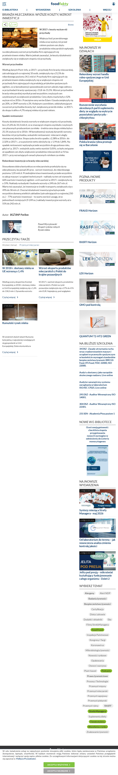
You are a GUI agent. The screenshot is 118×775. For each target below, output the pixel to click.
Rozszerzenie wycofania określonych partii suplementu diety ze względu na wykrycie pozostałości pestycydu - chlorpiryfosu (96, 111)
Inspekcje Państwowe (97, 634)
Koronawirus (97, 645)
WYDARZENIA (43, 10)
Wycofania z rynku (97, 726)
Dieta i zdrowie (97, 614)
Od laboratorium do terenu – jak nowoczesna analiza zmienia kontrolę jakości (97, 543)
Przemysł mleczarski (29, 245)
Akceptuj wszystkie (57, 765)
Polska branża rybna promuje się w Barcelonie (95, 143)
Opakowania (97, 660)
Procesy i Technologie (97, 681)
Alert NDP (105, 593)
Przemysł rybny (90, 705)
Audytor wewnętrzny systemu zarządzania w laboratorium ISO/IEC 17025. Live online (94, 385)
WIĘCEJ (107, 10)
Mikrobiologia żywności (97, 650)
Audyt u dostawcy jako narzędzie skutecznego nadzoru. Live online (96, 374)
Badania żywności (97, 598)
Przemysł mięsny (97, 686)
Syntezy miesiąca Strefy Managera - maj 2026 (93, 512)
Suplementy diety (97, 716)
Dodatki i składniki (93, 619)
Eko (109, 619)
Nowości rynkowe (97, 655)
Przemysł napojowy (97, 696)
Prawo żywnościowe (97, 676)
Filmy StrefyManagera (97, 624)
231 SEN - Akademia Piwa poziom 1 (97, 413)
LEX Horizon (86, 273)
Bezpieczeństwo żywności (97, 604)
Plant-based (90, 670)
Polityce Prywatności (26, 758)
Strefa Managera (97, 711)
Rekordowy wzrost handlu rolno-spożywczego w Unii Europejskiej (94, 77)
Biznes (71, 24)
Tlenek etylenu (97, 721)
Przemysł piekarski (97, 700)
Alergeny (89, 593)
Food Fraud (97, 629)
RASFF (107, 705)
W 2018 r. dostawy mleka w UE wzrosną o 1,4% (18, 270)
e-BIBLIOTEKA (10, 10)
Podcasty (106, 670)
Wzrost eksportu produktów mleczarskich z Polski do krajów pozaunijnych (55, 271)
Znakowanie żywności (97, 731)
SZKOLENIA (74, 10)
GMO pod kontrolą (89, 304)
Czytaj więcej (8, 297)
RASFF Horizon (87, 242)
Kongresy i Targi (97, 640)
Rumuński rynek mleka (15, 322)
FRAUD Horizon (88, 210)
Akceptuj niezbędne (57, 771)
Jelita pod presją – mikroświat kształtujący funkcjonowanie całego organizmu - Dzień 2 (96, 575)
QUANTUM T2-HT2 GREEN (95, 336)
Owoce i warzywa (97, 665)
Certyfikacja (98, 609)
